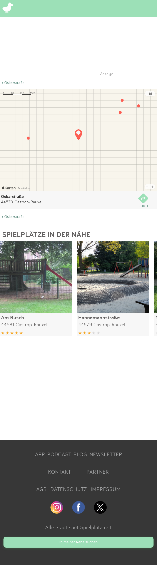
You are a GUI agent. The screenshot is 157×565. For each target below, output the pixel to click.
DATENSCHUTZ (68, 489)
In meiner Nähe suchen (78, 542)
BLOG (80, 454)
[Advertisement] (78, 386)
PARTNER (98, 471)
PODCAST (59, 454)
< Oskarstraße (13, 82)
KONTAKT (59, 471)
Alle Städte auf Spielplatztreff (78, 527)
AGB (41, 489)
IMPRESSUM (106, 489)
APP (40, 454)
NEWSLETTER (106, 454)
